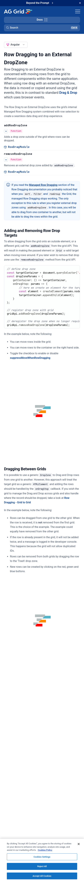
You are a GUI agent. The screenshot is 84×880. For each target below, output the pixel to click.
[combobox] (16, 45)
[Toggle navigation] (77, 11)
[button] (42, 27)
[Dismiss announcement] (80, 3)
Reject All (42, 870)
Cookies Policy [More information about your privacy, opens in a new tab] (45, 853)
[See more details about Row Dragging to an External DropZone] (6, 131)
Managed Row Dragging (43, 185)
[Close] (78, 847)
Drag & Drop (68, 93)
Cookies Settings (42, 860)
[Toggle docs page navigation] (42, 20)
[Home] (17, 11)
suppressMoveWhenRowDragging (30, 357)
